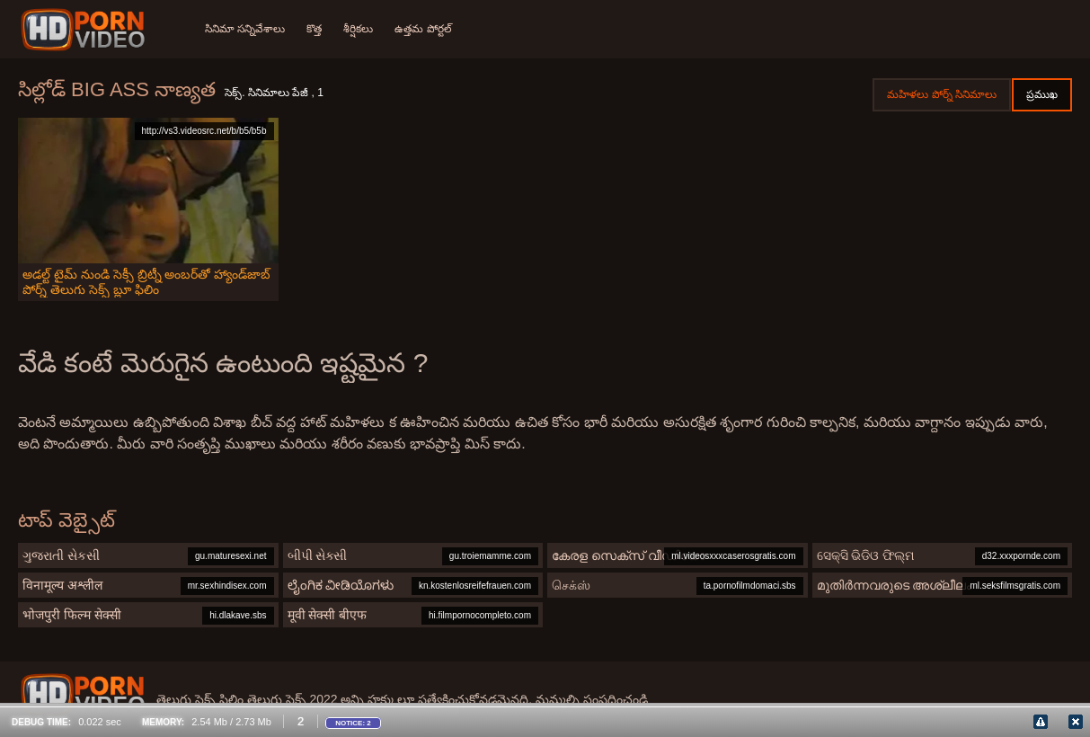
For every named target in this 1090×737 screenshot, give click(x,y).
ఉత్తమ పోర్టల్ (422, 28)
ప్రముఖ (1042, 94)
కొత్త (314, 28)
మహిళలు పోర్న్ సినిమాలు (942, 94)
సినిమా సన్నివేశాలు (245, 28)
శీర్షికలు (358, 28)
